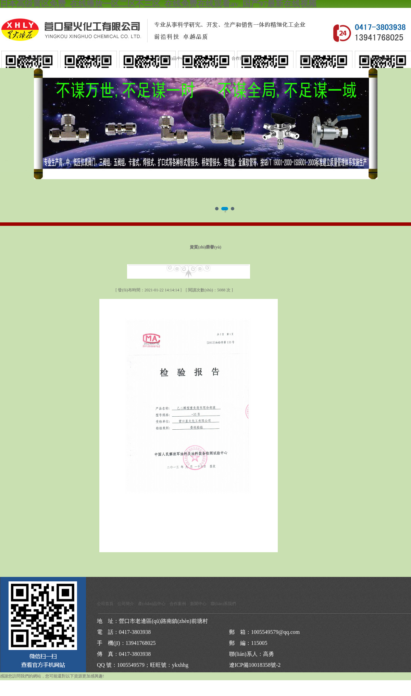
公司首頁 (105, 603)
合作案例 (240, 58)
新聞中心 (308, 58)
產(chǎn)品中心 (171, 58)
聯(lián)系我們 (376, 58)
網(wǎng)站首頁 (34, 58)
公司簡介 (103, 58)
